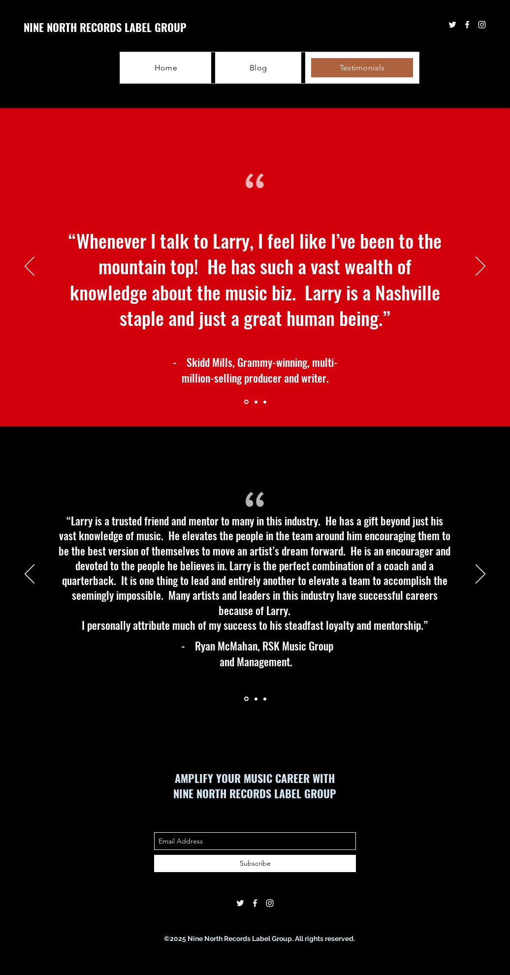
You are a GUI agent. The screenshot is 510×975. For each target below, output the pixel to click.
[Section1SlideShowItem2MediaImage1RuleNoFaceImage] (256, 401)
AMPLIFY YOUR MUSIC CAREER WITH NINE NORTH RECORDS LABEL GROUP (254, 785)
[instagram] (270, 903)
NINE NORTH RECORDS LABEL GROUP (105, 27)
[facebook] (255, 903)
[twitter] (240, 903)
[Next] (480, 267)
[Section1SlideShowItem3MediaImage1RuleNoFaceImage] (264, 401)
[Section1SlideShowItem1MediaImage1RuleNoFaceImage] (246, 402)
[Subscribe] (255, 863)
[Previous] (29, 267)
